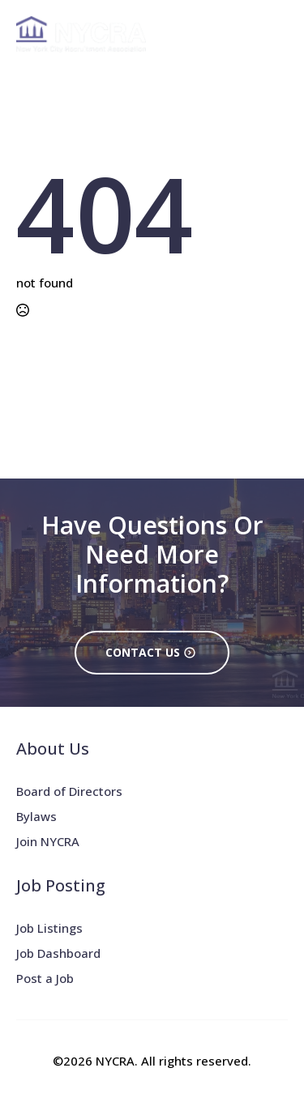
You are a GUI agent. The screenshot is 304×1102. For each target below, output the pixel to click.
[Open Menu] (275, 34)
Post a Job (45, 978)
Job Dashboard (58, 953)
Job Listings (49, 928)
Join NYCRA (47, 841)
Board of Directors (69, 791)
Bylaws (36, 816)
